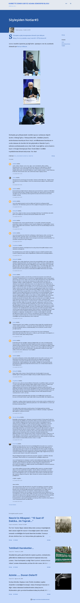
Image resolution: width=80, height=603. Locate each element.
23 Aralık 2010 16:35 (17, 216)
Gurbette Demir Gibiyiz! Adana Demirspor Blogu (29, 3)
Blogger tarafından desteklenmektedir (40, 599)
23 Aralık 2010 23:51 (17, 336)
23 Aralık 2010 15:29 (17, 197)
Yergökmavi (15, 245)
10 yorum (15, 540)
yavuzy (14, 177)
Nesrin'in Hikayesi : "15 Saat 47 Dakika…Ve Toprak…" (26, 519)
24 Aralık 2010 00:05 (17, 351)
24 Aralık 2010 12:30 (17, 480)
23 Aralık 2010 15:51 (17, 207)
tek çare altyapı (16, 417)
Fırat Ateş (15, 443)
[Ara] (66, 3)
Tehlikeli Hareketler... (21, 548)
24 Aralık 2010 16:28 (17, 501)
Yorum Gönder (12, 504)
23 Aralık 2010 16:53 (17, 241)
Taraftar (63, 45)
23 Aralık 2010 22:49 (17, 318)
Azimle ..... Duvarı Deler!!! (23, 575)
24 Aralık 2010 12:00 (17, 439)
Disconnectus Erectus (66, 44)
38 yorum (15, 594)
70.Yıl (63, 42)
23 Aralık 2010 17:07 (17, 255)
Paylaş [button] (63, 35)
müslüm (14, 163)
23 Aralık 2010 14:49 (17, 173)
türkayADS (15, 210)
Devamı (48, 540)
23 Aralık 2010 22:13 (17, 270)
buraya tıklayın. (22, 46)
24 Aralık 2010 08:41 (17, 376)
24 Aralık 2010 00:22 (17, 367)
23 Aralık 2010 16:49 (17, 229)
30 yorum (15, 567)
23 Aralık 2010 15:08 (17, 184)
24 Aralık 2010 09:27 (17, 413)
